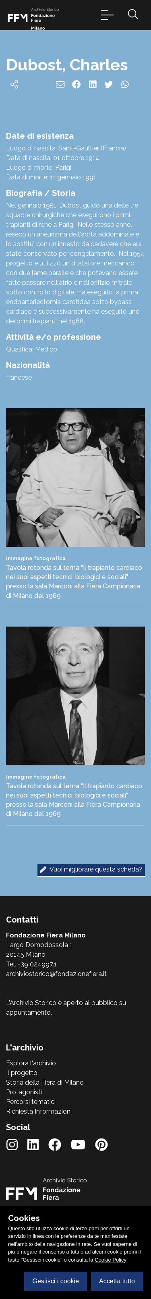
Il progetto (21, 1073)
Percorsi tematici (31, 1102)
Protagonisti (24, 1092)
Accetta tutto (117, 1281)
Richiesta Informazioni (39, 1111)
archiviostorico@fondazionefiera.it (56, 974)
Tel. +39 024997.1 (31, 964)
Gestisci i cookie (55, 1281)
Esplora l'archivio (31, 1063)
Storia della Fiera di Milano (45, 1082)
